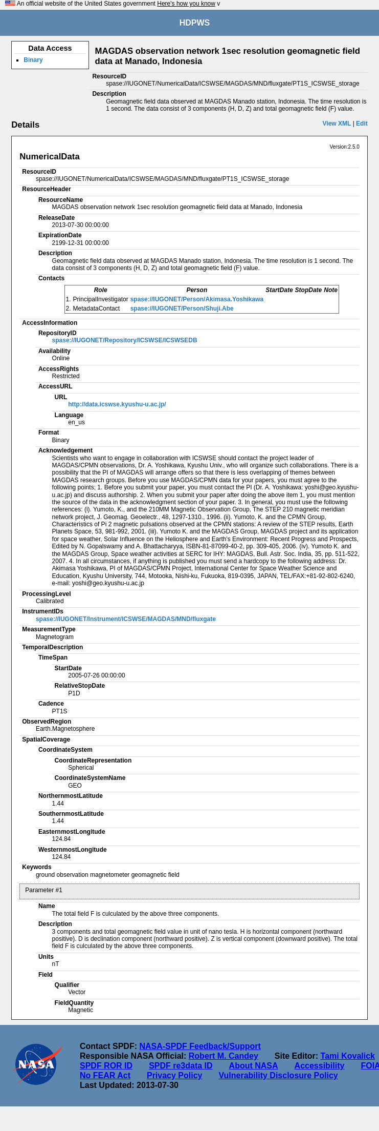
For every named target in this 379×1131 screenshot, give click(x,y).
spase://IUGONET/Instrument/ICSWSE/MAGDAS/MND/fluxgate (126, 619)
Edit (362, 123)
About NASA (253, 1065)
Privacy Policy (175, 1075)
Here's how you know (186, 3)
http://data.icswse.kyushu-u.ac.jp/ (117, 404)
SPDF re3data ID (180, 1065)
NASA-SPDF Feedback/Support (199, 1046)
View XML (337, 123)
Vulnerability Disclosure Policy (278, 1075)
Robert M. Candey (223, 1056)
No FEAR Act (105, 1075)
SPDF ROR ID (106, 1065)
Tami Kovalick (348, 1056)
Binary (33, 60)
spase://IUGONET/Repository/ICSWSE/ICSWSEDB (124, 340)
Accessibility (320, 1065)
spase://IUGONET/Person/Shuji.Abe (182, 308)
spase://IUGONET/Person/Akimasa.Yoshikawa (197, 299)
